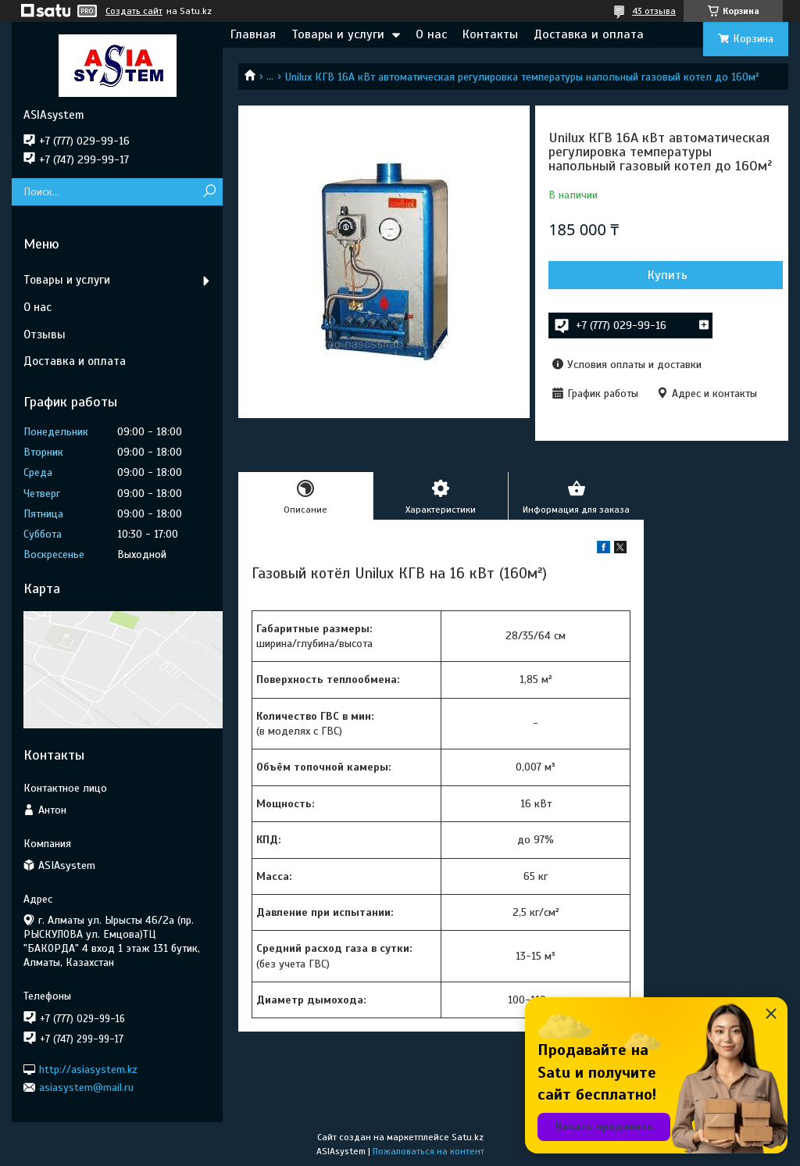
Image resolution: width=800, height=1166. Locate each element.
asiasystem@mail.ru (86, 1087)
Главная (253, 34)
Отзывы (44, 334)
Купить (668, 275)
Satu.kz (468, 1137)
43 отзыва (654, 10)
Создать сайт (133, 10)
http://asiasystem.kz (88, 1068)
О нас (431, 34)
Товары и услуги (337, 34)
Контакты (490, 34)
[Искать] (209, 192)
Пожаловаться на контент (428, 1151)
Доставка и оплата (589, 34)
